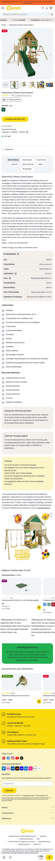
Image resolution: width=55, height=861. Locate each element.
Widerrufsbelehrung (44, 841)
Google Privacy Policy (28, 795)
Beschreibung (13, 160)
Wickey (27, 807)
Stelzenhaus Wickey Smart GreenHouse (16, 695)
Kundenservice (27, 813)
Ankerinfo (14, 164)
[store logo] (14, 8)
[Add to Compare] (3, 149)
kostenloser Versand (9, 129)
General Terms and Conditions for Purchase (22, 841)
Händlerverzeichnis (24, 844)
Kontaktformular (14, 714)
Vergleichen (7, 149)
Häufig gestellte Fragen (17, 741)
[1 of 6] (20, 689)
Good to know (41, 160)
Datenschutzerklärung (26, 839)
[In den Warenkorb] (39, 607)
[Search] (52, 14)
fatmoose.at (37, 844)
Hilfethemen (27, 818)
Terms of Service (41, 795)
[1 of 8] (20, 596)
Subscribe (9, 790)
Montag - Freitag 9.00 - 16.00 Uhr (18, 726)
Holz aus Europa (28, 164)
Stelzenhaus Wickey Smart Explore (21, 25)
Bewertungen (27, 160)
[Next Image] (50, 53)
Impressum (43, 836)
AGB (38, 839)
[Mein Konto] (47, 8)
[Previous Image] (4, 53)
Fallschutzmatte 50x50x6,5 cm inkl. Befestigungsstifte (20, 600)
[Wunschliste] (10, 857)
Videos (40, 164)
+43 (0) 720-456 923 (15, 723)
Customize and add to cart (15, 119)
